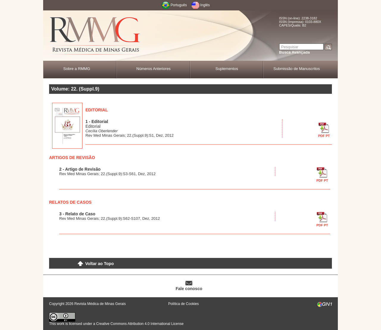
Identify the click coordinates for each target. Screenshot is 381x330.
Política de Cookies (183, 304)
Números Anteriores (153, 68)
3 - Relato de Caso (77, 213)
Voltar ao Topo (99, 263)
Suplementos (227, 68)
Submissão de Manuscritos (297, 68)
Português (179, 5)
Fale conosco (189, 288)
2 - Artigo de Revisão (80, 169)
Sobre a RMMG (76, 68)
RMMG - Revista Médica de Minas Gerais (95, 35)
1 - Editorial (96, 121)
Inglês (205, 5)
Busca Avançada (294, 52)
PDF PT (324, 136)
